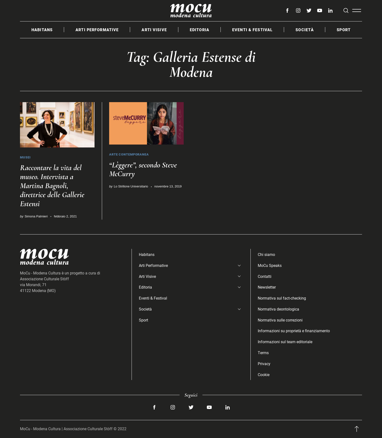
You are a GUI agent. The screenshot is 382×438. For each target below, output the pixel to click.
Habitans (42, 29)
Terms (263, 352)
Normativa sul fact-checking (282, 298)
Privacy (264, 363)
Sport (344, 29)
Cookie (263, 374)
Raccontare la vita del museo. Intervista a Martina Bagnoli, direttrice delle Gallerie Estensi (52, 185)
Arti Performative (97, 29)
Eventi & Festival (252, 29)
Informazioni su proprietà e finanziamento (294, 330)
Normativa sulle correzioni (280, 319)
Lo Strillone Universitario (131, 186)
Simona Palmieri (36, 216)
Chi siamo (266, 254)
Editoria (199, 29)
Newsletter (267, 287)
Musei (25, 157)
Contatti (264, 276)
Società (305, 29)
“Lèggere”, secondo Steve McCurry (143, 169)
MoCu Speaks (270, 265)
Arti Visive (154, 29)
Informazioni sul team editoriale (285, 341)
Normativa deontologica (278, 308)
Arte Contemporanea (129, 154)
